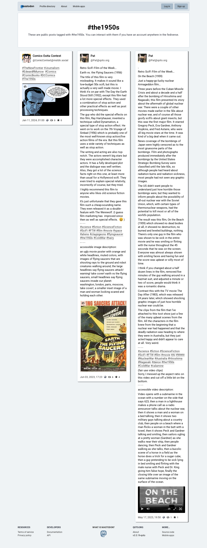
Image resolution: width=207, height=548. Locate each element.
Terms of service (26, 532)
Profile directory (47, 6)
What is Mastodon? (103, 527)
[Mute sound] (148, 508)
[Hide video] (169, 508)
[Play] (142, 508)
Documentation (54, 532)
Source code (168, 532)
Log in (167, 6)
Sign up (181, 6)
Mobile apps (79, 6)
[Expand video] (175, 508)
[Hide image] (25, 86)
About (64, 6)
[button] (161, 499)
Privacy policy (24, 535)
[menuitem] (161, 499)
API (48, 535)
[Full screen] (180, 508)
